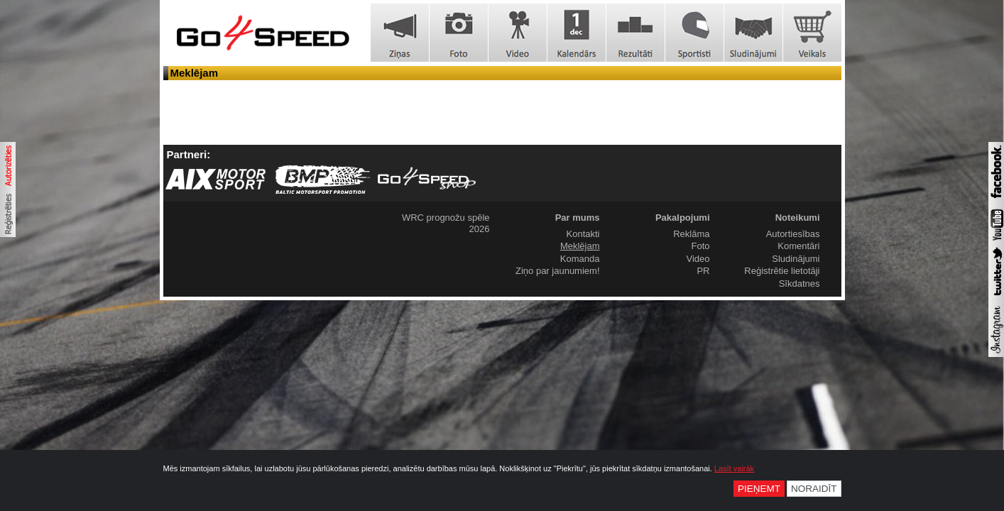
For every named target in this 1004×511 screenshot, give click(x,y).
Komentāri (798, 246)
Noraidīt (814, 488)
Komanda (580, 258)
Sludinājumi (795, 258)
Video (697, 258)
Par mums (577, 217)
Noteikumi (797, 217)
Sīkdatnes (799, 283)
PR (703, 270)
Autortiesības (793, 234)
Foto (700, 246)
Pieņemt (759, 488)
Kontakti (583, 234)
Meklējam (580, 246)
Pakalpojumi (682, 217)
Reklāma (691, 234)
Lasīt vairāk (734, 468)
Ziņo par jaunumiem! (557, 270)
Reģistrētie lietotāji (781, 270)
